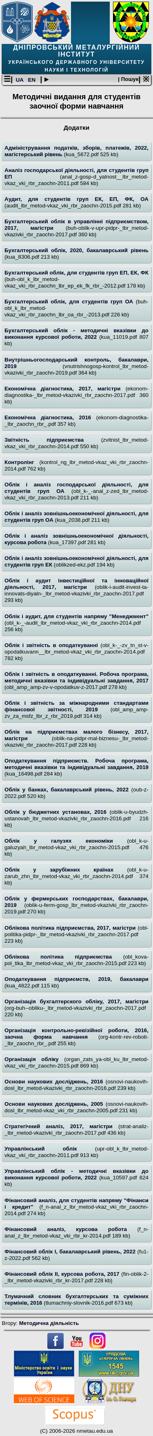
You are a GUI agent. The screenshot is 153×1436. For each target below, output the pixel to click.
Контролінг (22, 462)
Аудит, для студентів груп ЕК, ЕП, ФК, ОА (76, 199)
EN (32, 80)
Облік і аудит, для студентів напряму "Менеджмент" (76, 616)
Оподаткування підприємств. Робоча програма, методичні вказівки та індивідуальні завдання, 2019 (76, 764)
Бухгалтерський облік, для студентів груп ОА (70, 302)
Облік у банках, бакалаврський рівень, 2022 (67, 790)
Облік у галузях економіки (65, 841)
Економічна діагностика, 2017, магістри (65, 389)
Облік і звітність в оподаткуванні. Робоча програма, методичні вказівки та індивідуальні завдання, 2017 (76, 677)
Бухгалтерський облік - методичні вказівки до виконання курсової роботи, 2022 (76, 333)
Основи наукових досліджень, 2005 (55, 1104)
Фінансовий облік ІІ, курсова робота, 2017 (62, 1274)
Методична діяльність (49, 1323)
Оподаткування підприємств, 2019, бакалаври (76, 979)
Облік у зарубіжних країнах (65, 870)
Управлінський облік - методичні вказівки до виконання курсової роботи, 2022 (76, 1174)
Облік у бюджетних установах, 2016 (56, 812)
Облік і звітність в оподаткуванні (52, 645)
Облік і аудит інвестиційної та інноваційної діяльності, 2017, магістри (76, 583)
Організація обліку (34, 1059)
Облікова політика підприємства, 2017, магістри (70, 928)
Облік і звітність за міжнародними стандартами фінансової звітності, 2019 (76, 706)
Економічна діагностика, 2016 (50, 417)
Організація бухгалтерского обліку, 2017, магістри (76, 1001)
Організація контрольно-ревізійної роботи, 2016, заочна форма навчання (76, 1033)
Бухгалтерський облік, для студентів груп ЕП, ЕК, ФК (76, 273)
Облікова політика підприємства (63, 957)
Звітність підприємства (52, 440)
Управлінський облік (49, 1149)
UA (20, 80)
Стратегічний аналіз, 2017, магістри (61, 1126)
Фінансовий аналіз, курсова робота (70, 1229)
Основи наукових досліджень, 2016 (55, 1082)
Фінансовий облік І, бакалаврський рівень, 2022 (70, 1252)
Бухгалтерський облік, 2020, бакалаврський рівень (76, 250)
